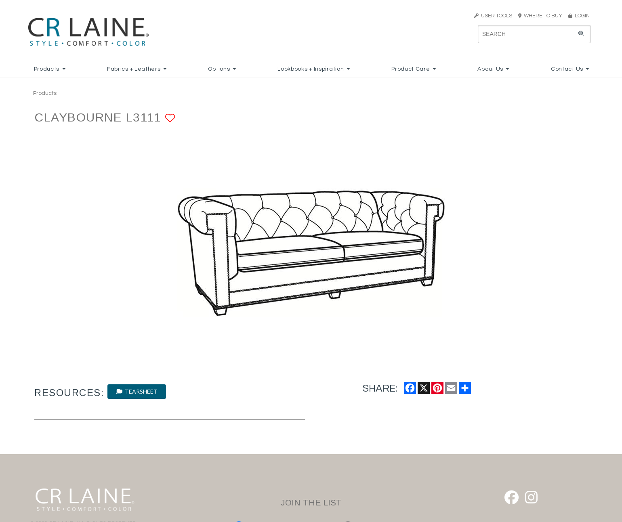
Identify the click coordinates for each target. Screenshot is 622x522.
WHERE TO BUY (542, 16)
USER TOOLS (493, 16)
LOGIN (579, 16)
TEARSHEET (137, 391)
